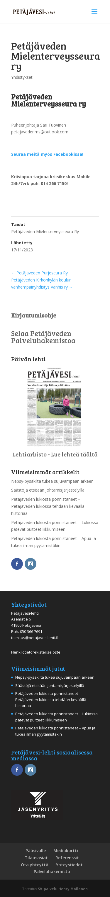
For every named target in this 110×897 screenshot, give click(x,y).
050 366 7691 (31, 631)
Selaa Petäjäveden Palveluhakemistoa (43, 336)
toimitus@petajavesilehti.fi (34, 637)
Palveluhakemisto (52, 871)
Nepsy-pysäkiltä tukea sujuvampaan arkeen (52, 481)
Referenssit (67, 857)
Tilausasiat (36, 857)
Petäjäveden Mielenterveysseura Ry (45, 231)
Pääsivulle (36, 850)
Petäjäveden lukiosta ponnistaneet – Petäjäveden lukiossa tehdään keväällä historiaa (47, 506)
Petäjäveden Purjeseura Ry (39, 273)
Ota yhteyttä (34, 864)
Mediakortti (65, 850)
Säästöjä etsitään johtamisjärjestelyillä (47, 490)
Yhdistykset (22, 77)
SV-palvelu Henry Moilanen (63, 888)
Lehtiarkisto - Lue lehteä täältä (55, 454)
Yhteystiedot (69, 864)
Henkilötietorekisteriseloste (35, 652)
